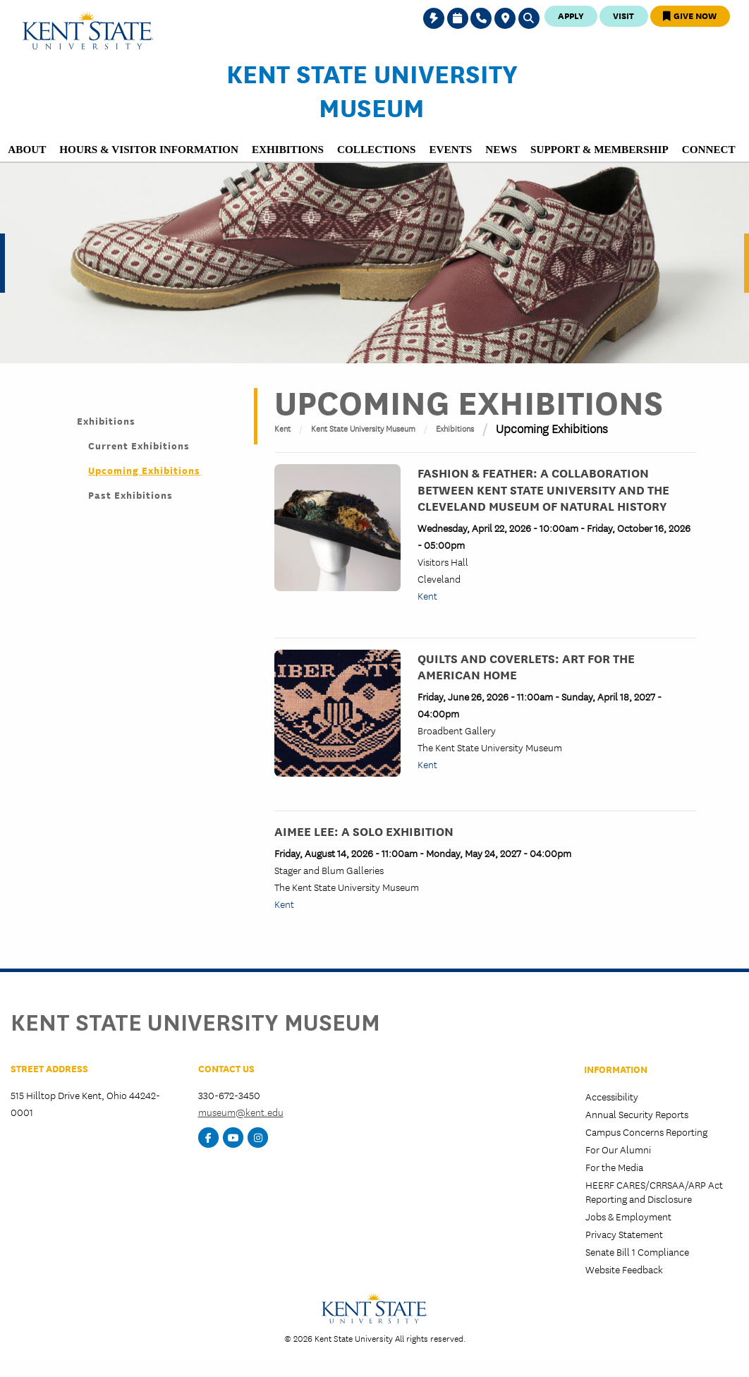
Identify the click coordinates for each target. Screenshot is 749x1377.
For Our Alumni (618, 1149)
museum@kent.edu (241, 1112)
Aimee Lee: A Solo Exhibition (363, 830)
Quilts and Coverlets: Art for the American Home (526, 666)
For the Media (614, 1167)
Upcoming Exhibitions (144, 469)
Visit (623, 15)
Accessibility (611, 1096)
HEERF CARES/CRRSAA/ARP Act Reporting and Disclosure (654, 1191)
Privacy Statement (624, 1234)
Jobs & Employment (628, 1216)
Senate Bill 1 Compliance (637, 1251)
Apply (571, 15)
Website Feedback (624, 1269)
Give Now (690, 15)
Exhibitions (106, 420)
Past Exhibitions (130, 494)
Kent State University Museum (372, 89)
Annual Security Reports (636, 1114)
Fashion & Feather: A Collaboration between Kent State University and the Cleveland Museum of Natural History (543, 488)
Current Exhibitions (139, 445)
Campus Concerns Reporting (646, 1131)
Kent (282, 428)
